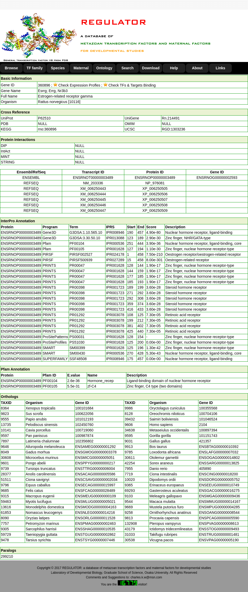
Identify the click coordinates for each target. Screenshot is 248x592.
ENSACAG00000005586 (95, 474)
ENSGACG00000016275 (219, 490)
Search (127, 68)
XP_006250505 (155, 188)
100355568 (208, 408)
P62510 (44, 118)
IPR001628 (115, 249)
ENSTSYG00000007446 (95, 540)
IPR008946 (115, 232)
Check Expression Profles (76, 85)
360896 (44, 85)
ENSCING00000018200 (218, 474)
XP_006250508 (155, 205)
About (197, 68)
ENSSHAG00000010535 (95, 529)
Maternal (81, 68)
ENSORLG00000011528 (95, 518)
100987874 (84, 436)
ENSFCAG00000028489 (95, 490)
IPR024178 (115, 254)
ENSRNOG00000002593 (217, 177)
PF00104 (50, 381)
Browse (11, 68)
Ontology (104, 68)
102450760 (84, 425)
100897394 (208, 430)
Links (220, 68)
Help (174, 68)
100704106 (208, 414)
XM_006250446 (93, 205)
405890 (205, 468)
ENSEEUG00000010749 (219, 485)
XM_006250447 (93, 210)
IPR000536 (115, 243)
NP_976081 (155, 183)
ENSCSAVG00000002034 (96, 479)
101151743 (208, 436)
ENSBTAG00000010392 (219, 447)
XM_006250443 (93, 188)
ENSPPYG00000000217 (95, 463)
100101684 (84, 408)
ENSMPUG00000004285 (219, 507)
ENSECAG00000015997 (95, 485)
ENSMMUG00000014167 (219, 501)
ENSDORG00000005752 (219, 479)
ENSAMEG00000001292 (95, 447)
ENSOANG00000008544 (219, 512)
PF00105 (50, 386)
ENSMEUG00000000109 (95, 496)
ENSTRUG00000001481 (219, 534)
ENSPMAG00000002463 (95, 523)
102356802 (84, 441)
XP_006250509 (155, 210)
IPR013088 (115, 238)
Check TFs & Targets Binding (129, 85)
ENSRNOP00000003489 (155, 177)
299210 (7, 556)
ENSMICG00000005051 (95, 458)
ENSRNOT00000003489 (93, 177)
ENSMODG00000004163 (95, 507)
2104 (203, 425)
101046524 (208, 419)
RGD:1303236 (173, 129)
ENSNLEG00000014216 (95, 512)
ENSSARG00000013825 (219, 463)
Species (58, 68)
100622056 (84, 414)
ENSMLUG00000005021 (95, 501)
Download (151, 68)
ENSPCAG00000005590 (219, 518)
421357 (205, 441)
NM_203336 (93, 183)
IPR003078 (115, 315)
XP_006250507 (155, 199)
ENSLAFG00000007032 (218, 452)
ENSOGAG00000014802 (219, 458)
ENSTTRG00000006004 (95, 468)
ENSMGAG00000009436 (219, 496)
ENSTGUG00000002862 (95, 534)
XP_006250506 (155, 194)
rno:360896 (47, 129)
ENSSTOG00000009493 (219, 529)
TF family (35, 68)
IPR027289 (115, 260)
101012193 (84, 419)
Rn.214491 (171, 118)
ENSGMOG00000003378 (96, 452)
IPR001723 (115, 287)
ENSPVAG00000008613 (219, 523)
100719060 (84, 430)
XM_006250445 (93, 199)
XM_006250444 (93, 194)
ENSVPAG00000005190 (219, 540)
